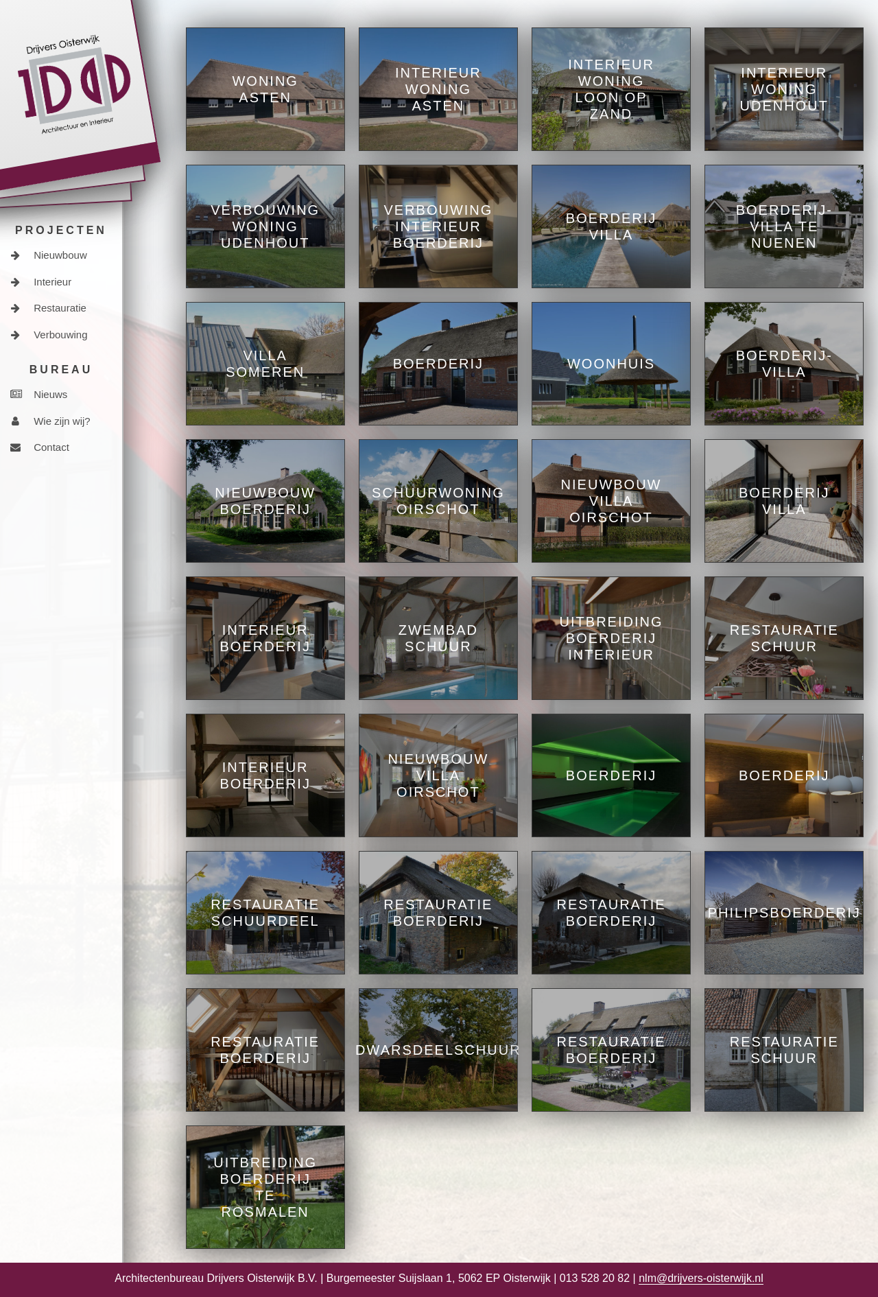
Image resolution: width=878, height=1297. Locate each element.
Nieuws (38, 394)
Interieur (40, 282)
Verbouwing (49, 334)
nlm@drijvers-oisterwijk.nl (701, 1278)
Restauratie (48, 308)
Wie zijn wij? (50, 421)
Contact (39, 447)
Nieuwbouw (48, 255)
